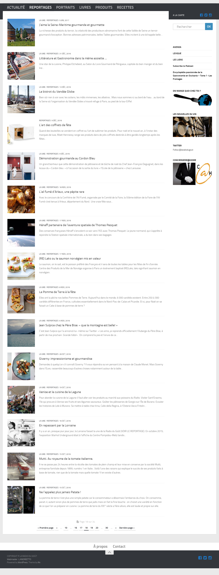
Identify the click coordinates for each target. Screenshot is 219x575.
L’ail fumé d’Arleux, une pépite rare (61, 194)
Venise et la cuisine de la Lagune (60, 396)
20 (97, 533)
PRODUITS (110, 7)
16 (75, 533)
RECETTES (133, 7)
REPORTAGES (43, 7)
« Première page (45, 533)
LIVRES (90, 7)
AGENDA (177, 48)
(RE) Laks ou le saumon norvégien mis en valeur (70, 262)
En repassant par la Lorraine (57, 430)
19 (91, 533)
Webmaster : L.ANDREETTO (19, 566)
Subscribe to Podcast (183, 66)
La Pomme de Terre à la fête (57, 295)
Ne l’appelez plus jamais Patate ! (60, 498)
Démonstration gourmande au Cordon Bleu (67, 160)
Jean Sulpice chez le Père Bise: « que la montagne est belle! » (78, 329)
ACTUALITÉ (17, 7)
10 (66, 533)
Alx (39, 569)
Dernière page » (127, 533)
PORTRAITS (69, 7)
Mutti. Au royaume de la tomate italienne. (66, 464)
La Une (42, 21)
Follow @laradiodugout (183, 150)
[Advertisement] (194, 235)
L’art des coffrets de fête (55, 127)
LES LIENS (178, 60)
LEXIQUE (177, 54)
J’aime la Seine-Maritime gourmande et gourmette (71, 26)
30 (106, 533)
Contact (120, 552)
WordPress (23, 569)
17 (81, 533)
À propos (100, 552)
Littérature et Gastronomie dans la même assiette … (73, 59)
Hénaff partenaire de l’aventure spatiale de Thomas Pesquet (78, 228)
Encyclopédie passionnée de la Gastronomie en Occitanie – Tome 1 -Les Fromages (192, 76)
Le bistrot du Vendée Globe (56, 93)
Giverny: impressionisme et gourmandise (65, 363)
